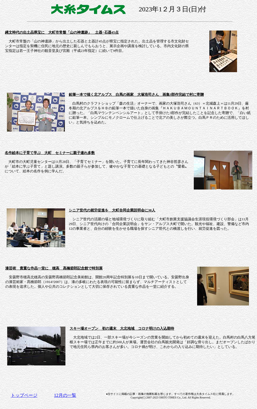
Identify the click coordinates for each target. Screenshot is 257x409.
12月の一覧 (65, 395)
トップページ (24, 395)
